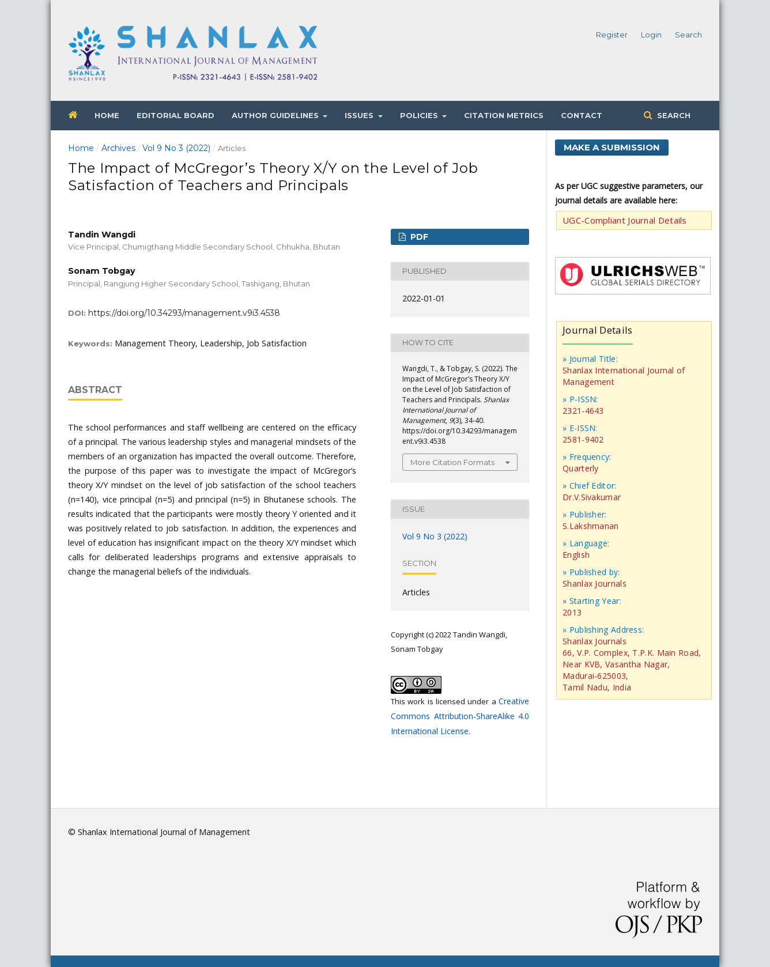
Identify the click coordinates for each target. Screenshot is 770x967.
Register (612, 34)
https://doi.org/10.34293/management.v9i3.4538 (184, 313)
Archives (118, 148)
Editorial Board (175, 115)
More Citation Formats (452, 462)
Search (672, 115)
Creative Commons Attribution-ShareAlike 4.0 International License (460, 716)
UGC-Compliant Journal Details (625, 220)
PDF (418, 237)
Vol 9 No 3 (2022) (176, 148)
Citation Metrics (503, 115)
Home (107, 115)
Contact (581, 115)
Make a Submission (612, 147)
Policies (420, 115)
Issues (360, 115)
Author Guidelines (276, 115)
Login (651, 34)
